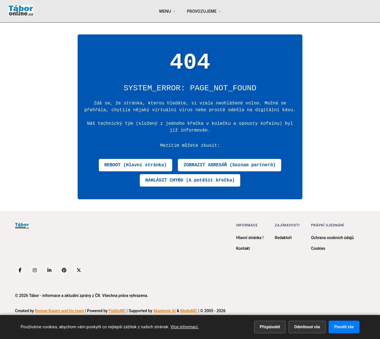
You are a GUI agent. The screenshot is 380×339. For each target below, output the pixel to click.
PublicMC (117, 311)
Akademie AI (164, 311)
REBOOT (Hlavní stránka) (135, 165)
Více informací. (185, 326)
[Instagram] (35, 270)
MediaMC (188, 311)
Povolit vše (344, 327)
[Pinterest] (64, 270)
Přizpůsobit (270, 327)
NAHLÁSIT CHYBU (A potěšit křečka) (190, 180)
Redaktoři (283, 237)
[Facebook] (20, 270)
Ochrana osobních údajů (332, 237)
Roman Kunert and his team (59, 311)
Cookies (318, 248)
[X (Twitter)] (79, 270)
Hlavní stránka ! (250, 237)
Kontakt (243, 248)
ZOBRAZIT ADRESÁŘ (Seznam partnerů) (230, 165)
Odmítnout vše (307, 327)
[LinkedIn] (49, 270)
